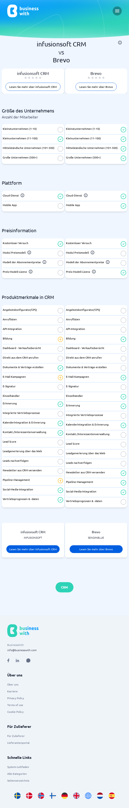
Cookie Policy (15, 712)
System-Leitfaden (18, 767)
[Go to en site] (88, 796)
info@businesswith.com (22, 650)
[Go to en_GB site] (76, 796)
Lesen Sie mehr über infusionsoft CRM (33, 87)
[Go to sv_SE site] (17, 796)
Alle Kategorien (17, 773)
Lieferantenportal (18, 742)
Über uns (12, 684)
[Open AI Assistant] (28, 660)
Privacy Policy (15, 698)
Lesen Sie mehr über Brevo (96, 87)
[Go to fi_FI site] (53, 796)
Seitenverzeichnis (18, 780)
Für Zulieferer (16, 736)
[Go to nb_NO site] (41, 796)
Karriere (12, 691)
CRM (64, 587)
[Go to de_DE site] (64, 796)
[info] (120, 42)
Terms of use (15, 705)
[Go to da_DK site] (29, 796)
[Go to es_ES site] (112, 796)
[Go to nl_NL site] (100, 796)
